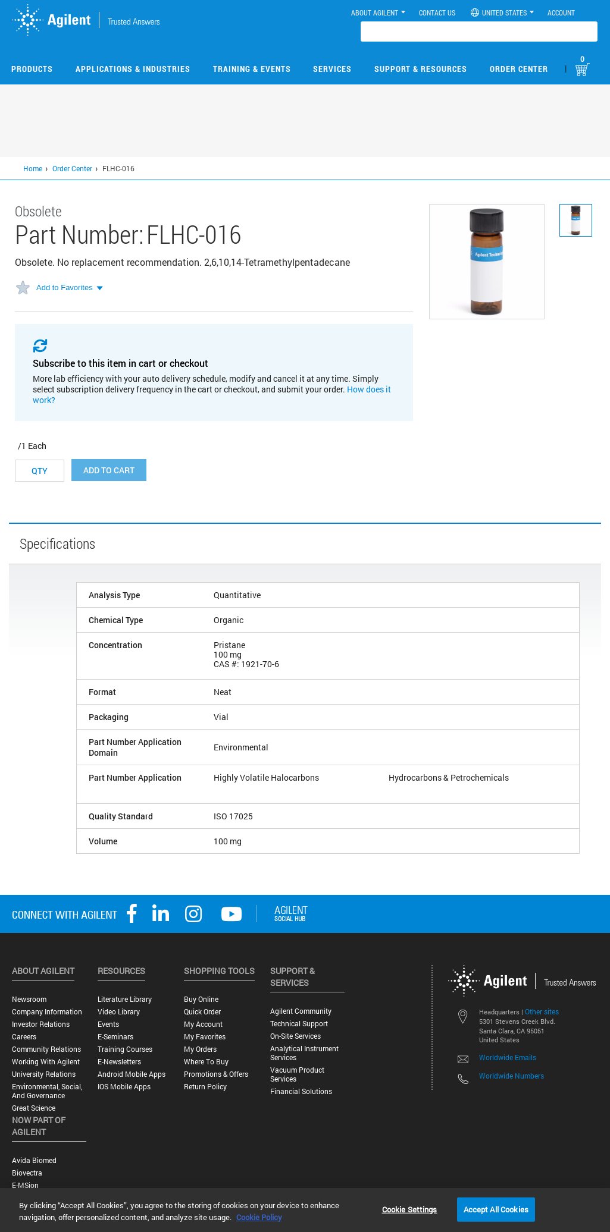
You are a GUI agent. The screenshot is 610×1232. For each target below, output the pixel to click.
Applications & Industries (133, 68)
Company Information (47, 1011)
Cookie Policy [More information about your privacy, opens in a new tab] (259, 1217)
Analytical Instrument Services (304, 1053)
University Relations (44, 1074)
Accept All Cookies (496, 1208)
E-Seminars (115, 1036)
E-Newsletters (119, 1061)
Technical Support (299, 1023)
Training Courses (125, 1049)
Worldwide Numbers (511, 1075)
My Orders (200, 1049)
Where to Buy (206, 1061)
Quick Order (202, 1011)
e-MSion (25, 1185)
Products (32, 68)
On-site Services (295, 1036)
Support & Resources (420, 68)
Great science (33, 1108)
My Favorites (205, 1036)
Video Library (119, 1011)
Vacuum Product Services (297, 1074)
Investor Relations (41, 1024)
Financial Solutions (301, 1091)
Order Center (519, 68)
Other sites (542, 1011)
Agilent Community (300, 1011)
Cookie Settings (409, 1208)
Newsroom (29, 999)
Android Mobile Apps (131, 1074)
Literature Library (125, 999)
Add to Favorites (64, 287)
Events (108, 1024)
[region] (305, 1210)
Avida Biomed (34, 1160)
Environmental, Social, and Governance (47, 1091)
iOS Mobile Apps (124, 1086)
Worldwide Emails (507, 1057)
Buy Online (201, 999)
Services (332, 68)
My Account (203, 1024)
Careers (24, 1036)
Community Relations (46, 1049)
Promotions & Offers (216, 1074)
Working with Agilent (46, 1061)
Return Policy (205, 1086)
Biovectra (27, 1172)
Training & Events (252, 68)
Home (32, 168)
